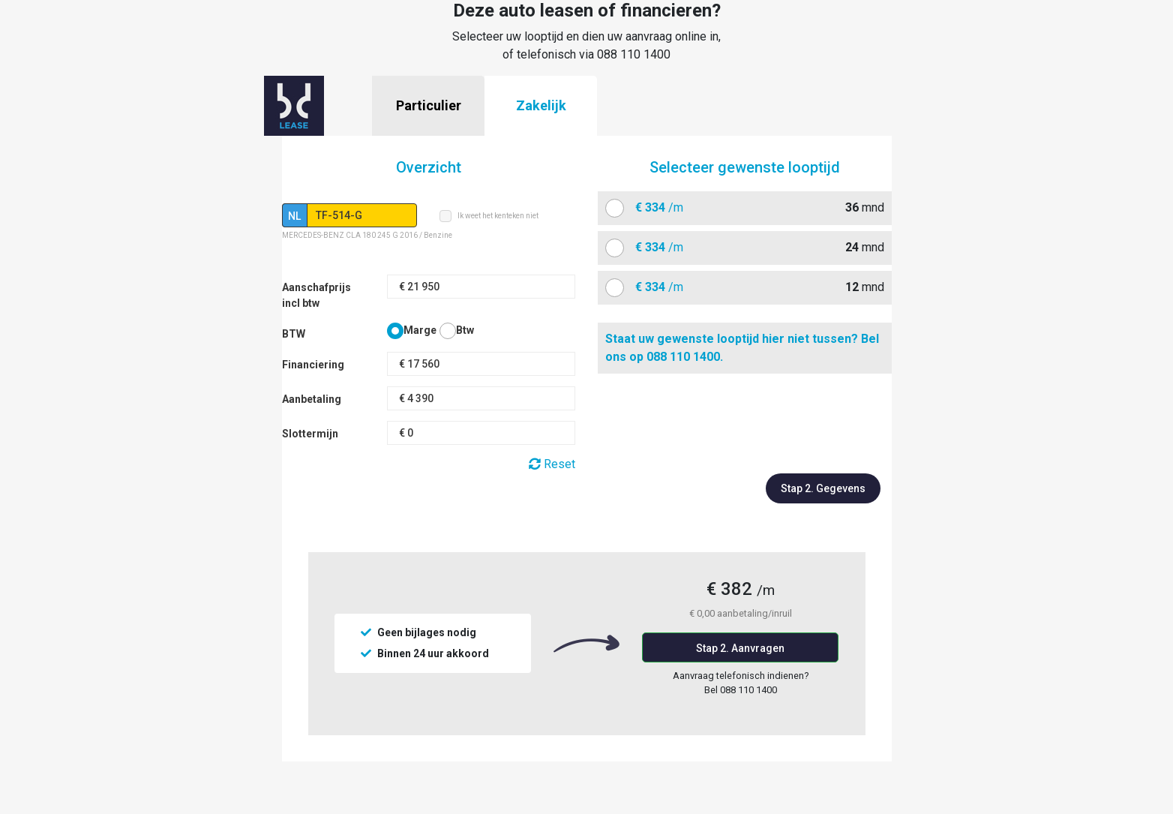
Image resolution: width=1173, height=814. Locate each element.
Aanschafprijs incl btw (316, 295)
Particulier (428, 105)
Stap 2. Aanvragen (740, 648)
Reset (552, 464)
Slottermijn (310, 434)
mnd (754, 208)
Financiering (313, 365)
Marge (420, 330)
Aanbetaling (311, 399)
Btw (465, 330)
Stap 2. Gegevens (823, 488)
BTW (293, 334)
